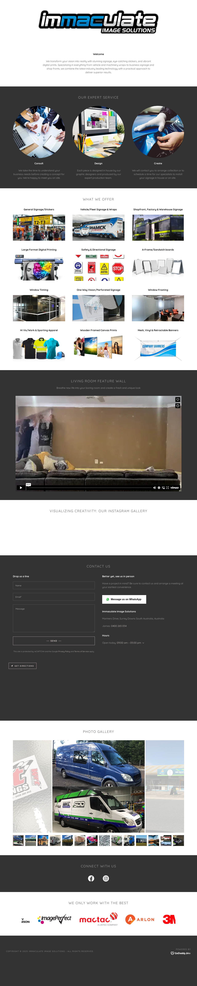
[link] (91, 882)
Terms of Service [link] (81, 655)
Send (53, 644)
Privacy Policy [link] (64, 655)
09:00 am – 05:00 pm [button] (129, 646)
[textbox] (54, 589)
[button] (98, 548)
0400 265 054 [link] (119, 629)
